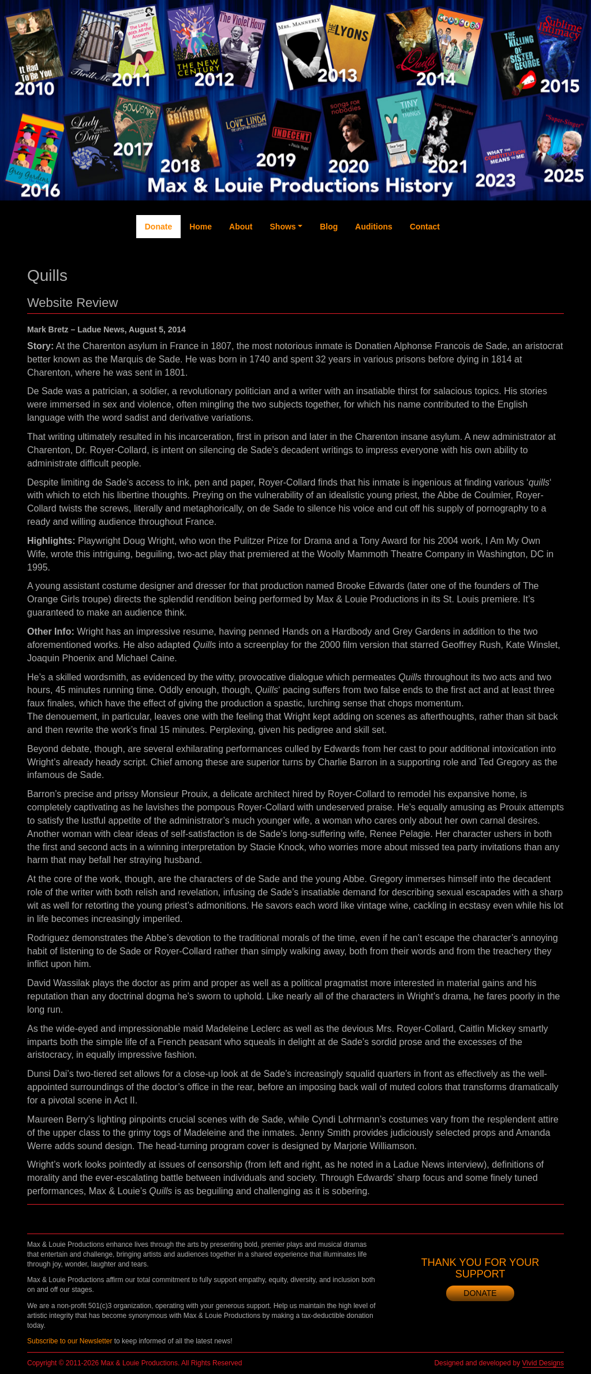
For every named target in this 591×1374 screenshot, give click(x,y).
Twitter (483, 255)
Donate (158, 226)
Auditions (373, 226)
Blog (329, 226)
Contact (425, 226)
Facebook (459, 267)
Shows (283, 226)
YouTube (505, 261)
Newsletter (552, 273)
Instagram (529, 273)
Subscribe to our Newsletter (69, 1341)
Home (200, 226)
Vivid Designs (543, 1363)
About (240, 226)
